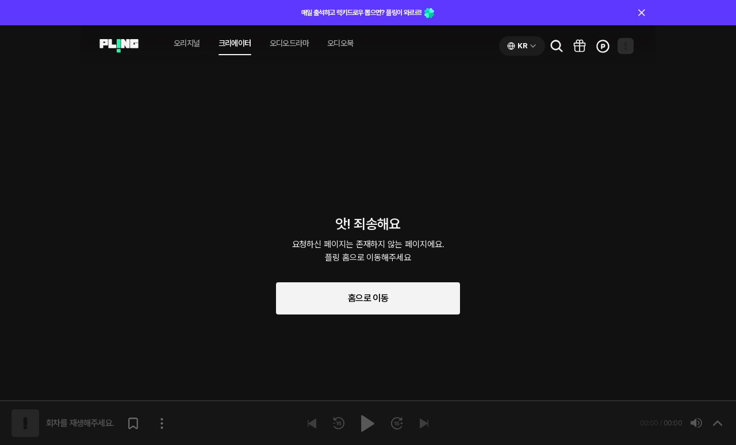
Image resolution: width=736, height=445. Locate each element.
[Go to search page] (556, 45)
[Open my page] (625, 45)
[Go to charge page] (602, 45)
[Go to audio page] (119, 46)
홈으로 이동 (368, 298)
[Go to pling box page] (579, 45)
